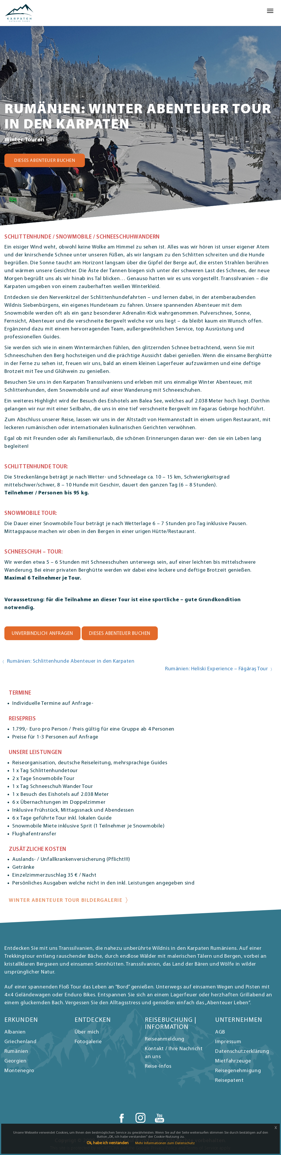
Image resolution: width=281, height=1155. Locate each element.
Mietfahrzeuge (233, 1061)
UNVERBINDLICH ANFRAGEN (42, 633)
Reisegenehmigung (238, 1071)
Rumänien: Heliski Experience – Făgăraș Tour (216, 669)
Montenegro (19, 1071)
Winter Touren (24, 140)
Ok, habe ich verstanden (107, 1143)
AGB (220, 1032)
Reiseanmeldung (164, 1039)
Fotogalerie (88, 1042)
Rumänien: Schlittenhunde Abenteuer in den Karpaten (71, 661)
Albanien (15, 1032)
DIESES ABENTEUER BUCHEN (44, 160)
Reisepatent (229, 1080)
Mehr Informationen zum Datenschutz (165, 1143)
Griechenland (20, 1042)
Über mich (87, 1032)
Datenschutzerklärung (242, 1051)
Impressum (228, 1042)
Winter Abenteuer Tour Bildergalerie (66, 900)
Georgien (15, 1061)
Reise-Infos (158, 1066)
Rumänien (16, 1051)
